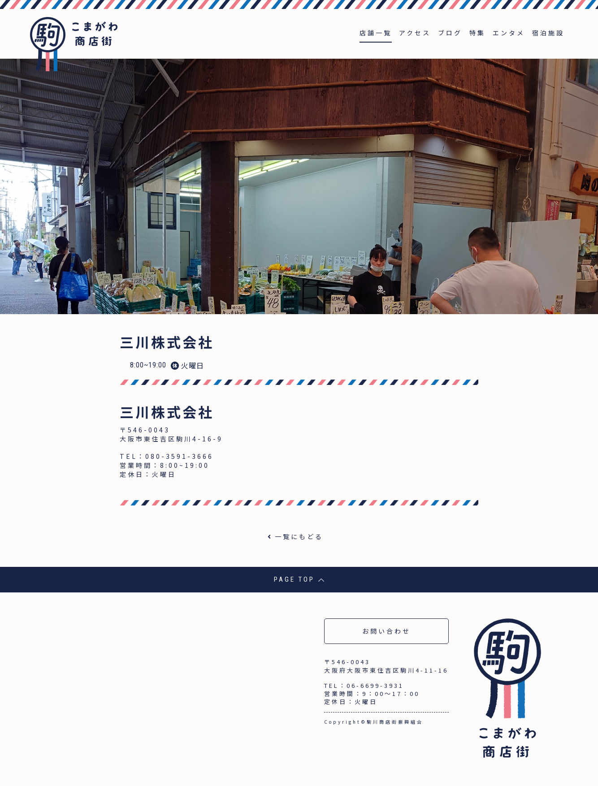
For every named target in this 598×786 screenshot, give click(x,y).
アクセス (415, 32)
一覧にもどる (299, 536)
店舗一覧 (376, 32)
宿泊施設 (548, 32)
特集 (477, 32)
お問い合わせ (386, 630)
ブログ (450, 32)
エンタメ (509, 32)
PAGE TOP (299, 579)
